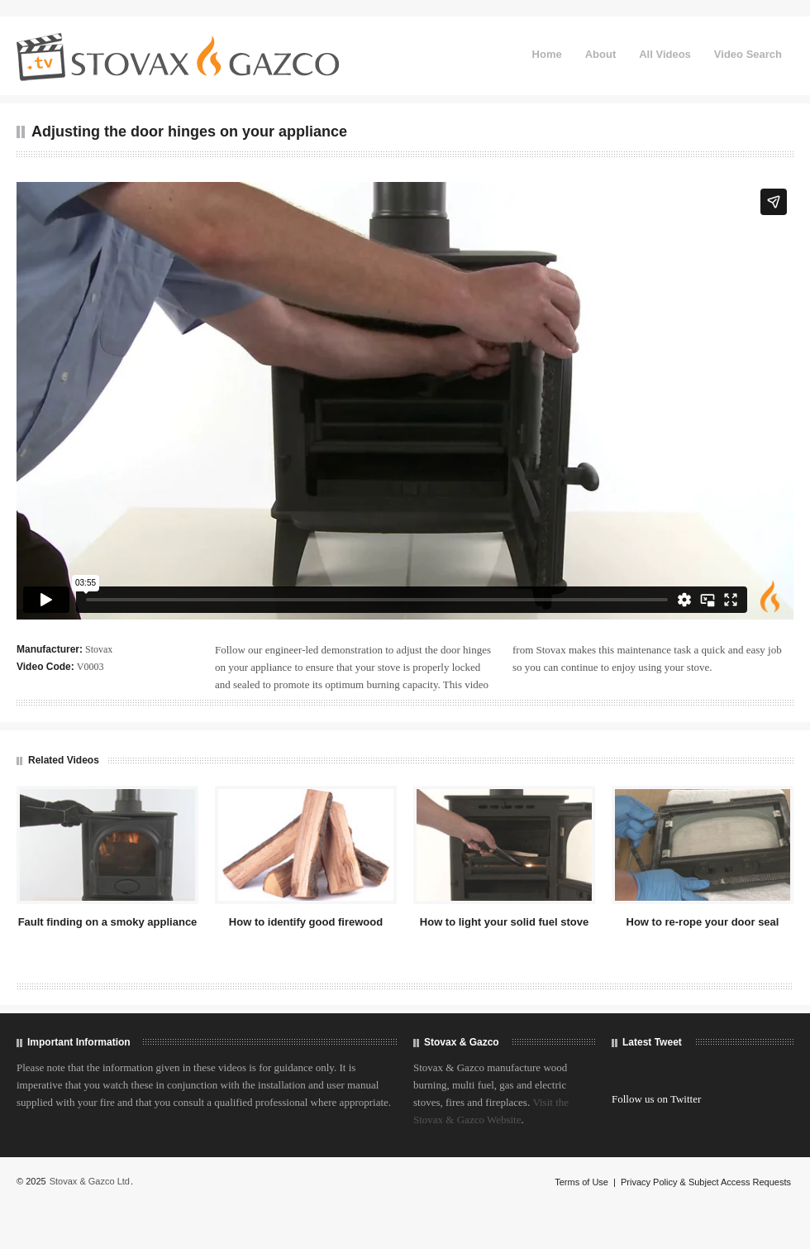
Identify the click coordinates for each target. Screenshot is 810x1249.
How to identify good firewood (306, 922)
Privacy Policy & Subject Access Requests (706, 1182)
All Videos (665, 54)
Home (547, 54)
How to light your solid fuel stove (504, 922)
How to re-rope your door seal (703, 922)
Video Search (748, 54)
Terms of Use (581, 1182)
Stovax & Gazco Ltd (90, 1181)
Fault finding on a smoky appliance (108, 922)
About (601, 54)
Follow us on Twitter (656, 1099)
